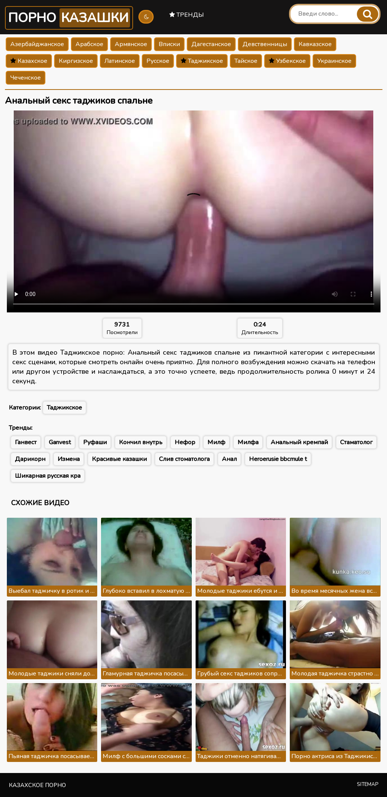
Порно (69, 17)
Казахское (28, 61)
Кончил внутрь (140, 442)
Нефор (185, 442)
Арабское (89, 44)
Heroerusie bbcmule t (278, 459)
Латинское (119, 61)
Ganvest (60, 442)
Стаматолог (356, 442)
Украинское (334, 61)
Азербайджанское (37, 44)
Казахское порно (37, 785)
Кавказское (315, 44)
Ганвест (26, 442)
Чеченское (25, 78)
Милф (216, 442)
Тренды (186, 15)
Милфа (248, 442)
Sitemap (368, 784)
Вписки (169, 44)
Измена (69, 459)
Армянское (131, 44)
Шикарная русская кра (47, 476)
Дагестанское (211, 44)
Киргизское (76, 61)
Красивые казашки (119, 459)
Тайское (245, 61)
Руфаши (95, 442)
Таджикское (202, 61)
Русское (157, 61)
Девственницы (264, 44)
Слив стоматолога (184, 459)
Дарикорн (30, 459)
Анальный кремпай (299, 442)
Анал (229, 459)
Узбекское (287, 61)
